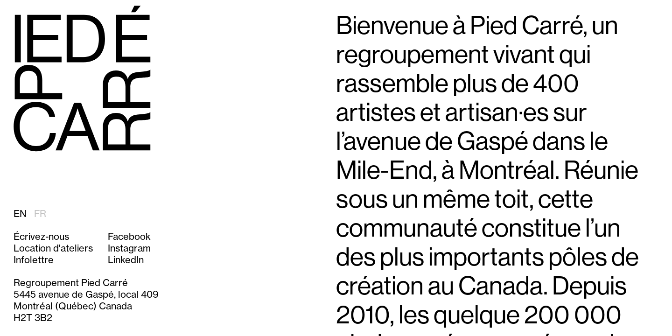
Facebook (129, 236)
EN (20, 213)
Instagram (129, 248)
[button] (53, 260)
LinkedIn (126, 260)
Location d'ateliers (53, 248)
